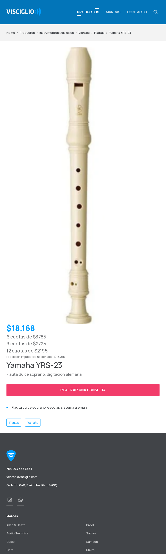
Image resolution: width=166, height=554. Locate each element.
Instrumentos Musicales (56, 33)
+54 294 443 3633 (19, 469)
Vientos (84, 33)
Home (10, 33)
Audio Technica (17, 533)
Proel (90, 525)
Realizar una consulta (83, 390)
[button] (156, 12)
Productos (27, 33)
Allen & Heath (15, 525)
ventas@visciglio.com (21, 477)
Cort (9, 550)
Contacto (137, 12)
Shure (90, 550)
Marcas (113, 12)
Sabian (91, 533)
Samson (92, 542)
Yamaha (32, 422)
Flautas (99, 33)
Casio (10, 542)
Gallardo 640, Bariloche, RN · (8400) (31, 485)
